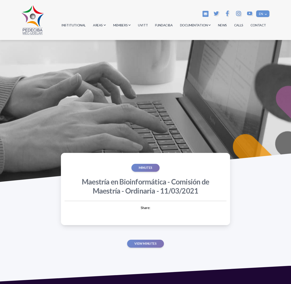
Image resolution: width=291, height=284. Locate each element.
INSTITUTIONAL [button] (73, 25)
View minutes (145, 243)
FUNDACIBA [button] (164, 25)
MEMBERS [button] (122, 25)
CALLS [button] (238, 25)
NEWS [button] (222, 25)
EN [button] (261, 14)
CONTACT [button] (258, 25)
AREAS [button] (99, 25)
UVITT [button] (143, 25)
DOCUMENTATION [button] (195, 25)
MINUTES (145, 167)
